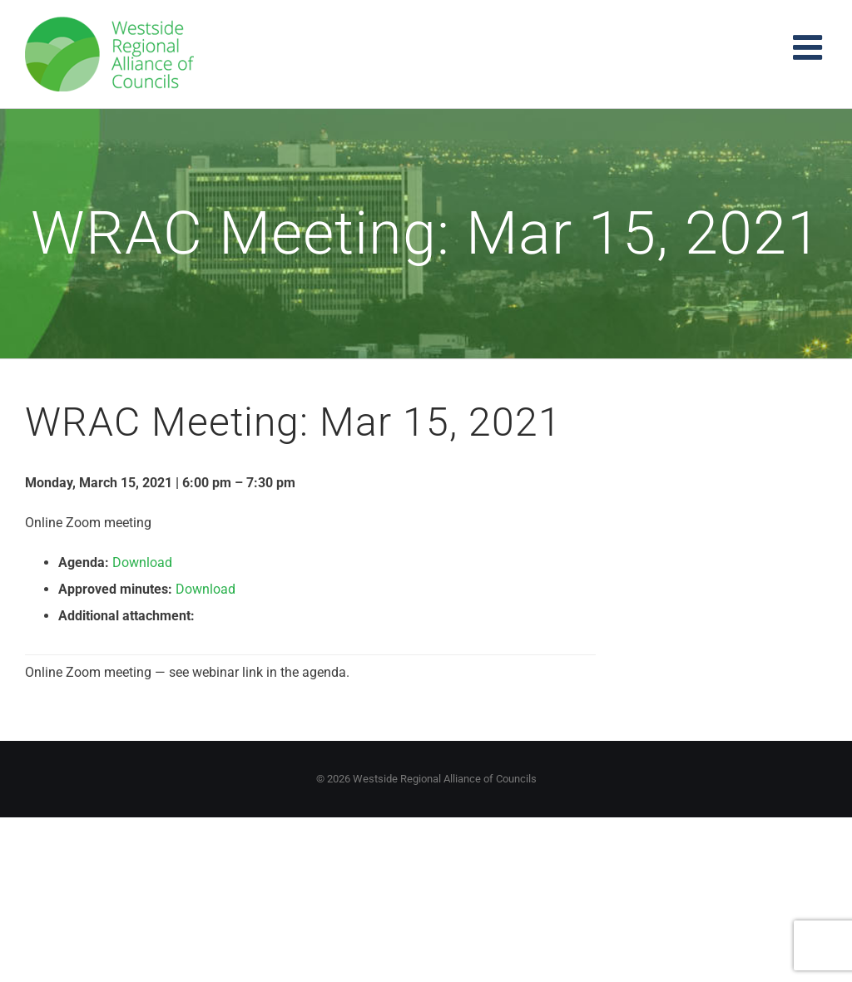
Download (142, 562)
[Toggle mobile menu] (810, 47)
